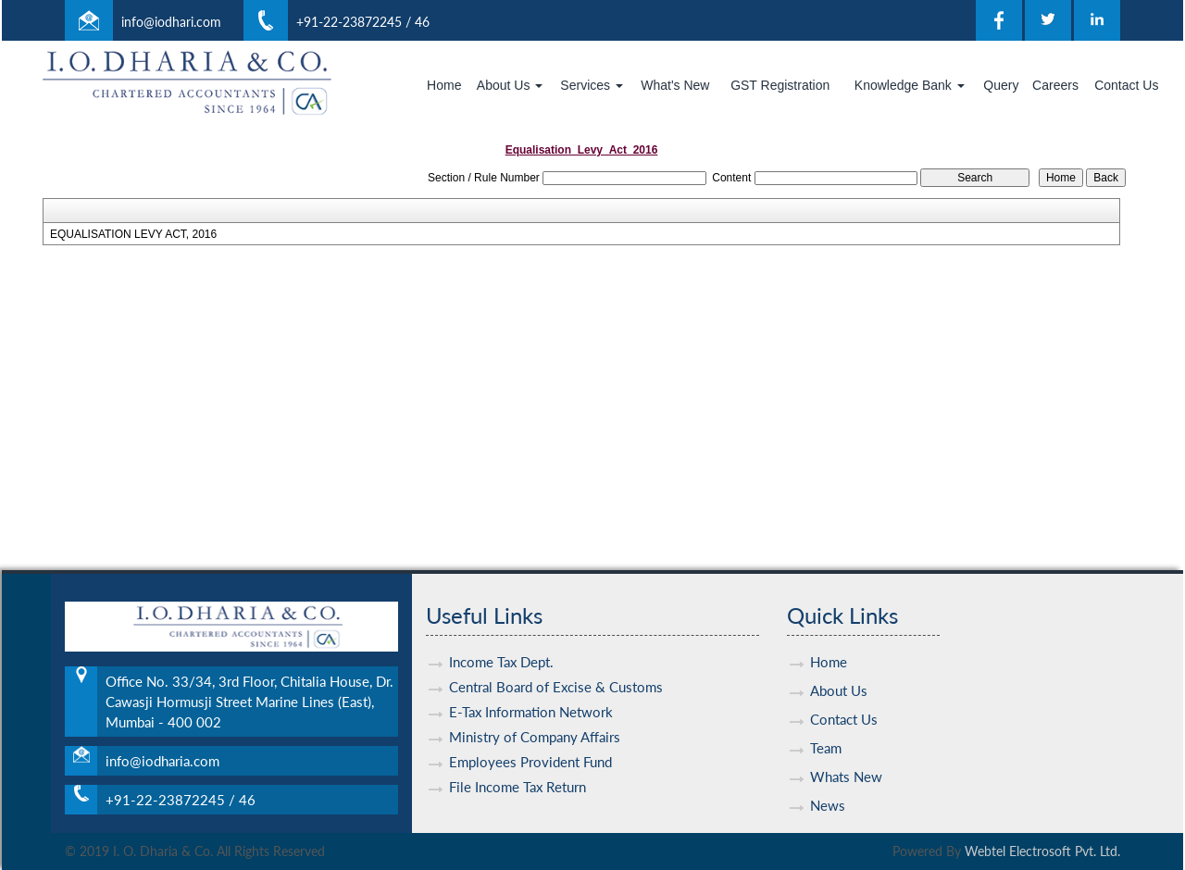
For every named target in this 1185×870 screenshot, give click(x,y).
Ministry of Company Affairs (534, 720)
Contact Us (1126, 85)
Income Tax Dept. (501, 645)
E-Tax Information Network (531, 695)
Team (826, 731)
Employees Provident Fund (530, 745)
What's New (675, 85)
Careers (1055, 85)
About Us (510, 85)
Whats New (846, 760)
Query (1000, 85)
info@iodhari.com (171, 22)
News (827, 788)
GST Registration (780, 85)
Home (444, 85)
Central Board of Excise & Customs (556, 670)
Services (591, 85)
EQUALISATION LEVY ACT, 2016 (133, 234)
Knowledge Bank (909, 85)
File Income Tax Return (517, 770)
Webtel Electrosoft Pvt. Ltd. (1042, 851)
